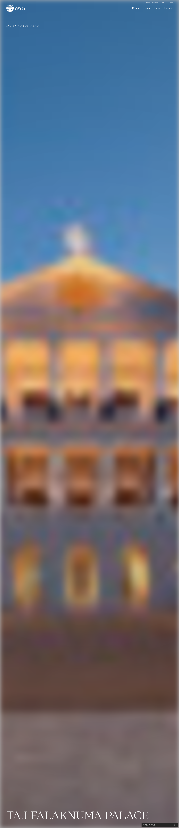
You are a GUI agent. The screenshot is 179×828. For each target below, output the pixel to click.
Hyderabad (29, 25)
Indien (11, 25)
